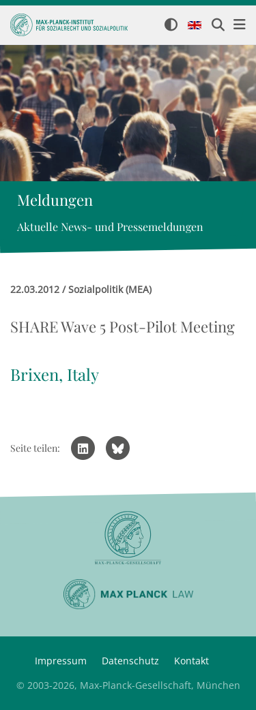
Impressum (61, 660)
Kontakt (191, 660)
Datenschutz (130, 660)
